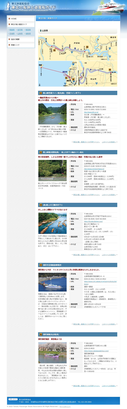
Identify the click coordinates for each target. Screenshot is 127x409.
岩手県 (20, 30)
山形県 (20, 33)
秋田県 (28, 30)
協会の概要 (21, 39)
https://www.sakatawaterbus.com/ (96, 351)
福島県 (28, 33)
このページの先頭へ (109, 142)
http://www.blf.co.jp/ (91, 112)
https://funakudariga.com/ (93, 221)
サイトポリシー (65, 406)
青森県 (12, 30)
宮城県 (12, 33)
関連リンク (21, 45)
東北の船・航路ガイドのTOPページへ (86, 142)
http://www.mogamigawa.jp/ (94, 169)
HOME (21, 18)
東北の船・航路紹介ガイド (21, 24)
